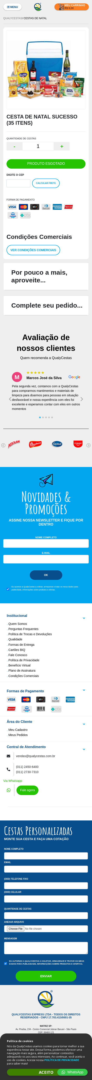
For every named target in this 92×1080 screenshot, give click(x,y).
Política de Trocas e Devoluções (30, 634)
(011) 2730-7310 (27, 772)
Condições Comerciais (23, 676)
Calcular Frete (46, 183)
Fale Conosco (17, 655)
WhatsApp (72, 1072)
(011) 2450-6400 (27, 767)
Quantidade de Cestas (17, 909)
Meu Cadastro (18, 729)
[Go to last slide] (10, 399)
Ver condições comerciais (33, 250)
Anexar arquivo (14, 922)
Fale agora (27, 790)
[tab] (40, 417)
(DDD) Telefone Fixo (16, 879)
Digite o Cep (15, 174)
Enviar (46, 976)
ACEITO (46, 1072)
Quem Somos (17, 624)
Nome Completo (46, 537)
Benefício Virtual (19, 665)
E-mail (46, 553)
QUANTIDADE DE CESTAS (21, 138)
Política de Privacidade (23, 660)
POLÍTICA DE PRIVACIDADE (61, 1060)
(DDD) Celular (12, 892)
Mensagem (10, 938)
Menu (12, 7)
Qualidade (15, 639)
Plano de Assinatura (22, 670)
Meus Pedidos (18, 735)
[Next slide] (81, 399)
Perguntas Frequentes (23, 629)
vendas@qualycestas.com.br (35, 756)
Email (7, 862)
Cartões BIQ (16, 650)
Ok (46, 575)
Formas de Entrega (21, 644)
